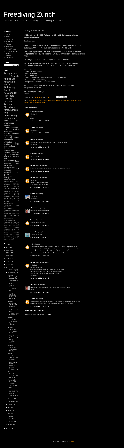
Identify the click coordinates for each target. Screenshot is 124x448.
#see (17, 212)
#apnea (31, 100)
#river (5, 238)
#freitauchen (9, 150)
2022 (8, 259)
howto (49, 314)
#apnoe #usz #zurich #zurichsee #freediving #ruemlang (11, 199)
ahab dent (33, 208)
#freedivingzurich (57, 100)
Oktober (11, 399)
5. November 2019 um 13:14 (39, 256)
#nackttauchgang (9, 208)
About (8, 36)
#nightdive (7, 156)
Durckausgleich (9, 176)
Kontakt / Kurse (11, 49)
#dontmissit (8, 140)
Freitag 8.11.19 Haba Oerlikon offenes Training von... (13, 365)
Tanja (32, 220)
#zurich (42, 102)
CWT (17, 121)
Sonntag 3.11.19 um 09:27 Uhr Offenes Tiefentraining (13, 392)
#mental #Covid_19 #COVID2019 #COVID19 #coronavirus (11, 229)
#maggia (6, 206)
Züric (12, 196)
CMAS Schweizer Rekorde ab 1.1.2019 (11, 53)
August (10, 404)
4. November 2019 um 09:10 (39, 121)
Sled (9, 239)
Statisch (7, 133)
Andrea (33, 127)
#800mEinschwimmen (9, 220)
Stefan (32, 232)
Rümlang (6, 181)
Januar (10, 425)
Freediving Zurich (29, 14)
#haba (17, 205)
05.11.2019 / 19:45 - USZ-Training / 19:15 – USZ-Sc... (13, 383)
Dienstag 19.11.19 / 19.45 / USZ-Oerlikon (13, 330)
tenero (17, 189)
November (11, 272)
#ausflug (6, 224)
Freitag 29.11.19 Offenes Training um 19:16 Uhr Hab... (13, 287)
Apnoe (6, 148)
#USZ (17, 162)
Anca (32, 111)
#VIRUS (16, 222)
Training (8, 44)
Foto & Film (9, 41)
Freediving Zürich (11, 138)
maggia (11, 189)
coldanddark (10, 118)
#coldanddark (11, 93)
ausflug (6, 178)
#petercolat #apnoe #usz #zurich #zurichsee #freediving (11, 234)
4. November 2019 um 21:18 (39, 187)
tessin (13, 179)
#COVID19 (7, 174)
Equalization (8, 172)
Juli (9, 407)
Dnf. (17, 172)
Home (8, 34)
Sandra (32, 194)
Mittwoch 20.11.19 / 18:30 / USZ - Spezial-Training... (13, 321)
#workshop (7, 193)
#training (26, 102)
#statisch (78, 100)
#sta (17, 163)
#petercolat (7, 163)
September (12, 402)
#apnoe (36, 100)
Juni (9, 410)
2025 (8, 250)
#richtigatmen (8, 212)
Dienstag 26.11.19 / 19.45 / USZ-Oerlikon (13, 303)
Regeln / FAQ (10, 39)
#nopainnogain (9, 123)
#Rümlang (7, 171)
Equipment (9, 46)
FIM (17, 188)
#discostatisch (8, 205)
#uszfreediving (35, 102)
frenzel (17, 196)
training (8, 98)
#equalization (14, 155)
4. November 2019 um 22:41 (39, 201)
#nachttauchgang (10, 142)
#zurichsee (8, 125)
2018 (8, 428)
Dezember (11, 270)
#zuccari (16, 193)
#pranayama (7, 210)
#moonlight (7, 169)
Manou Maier (34, 165)
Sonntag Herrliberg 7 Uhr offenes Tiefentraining (13, 277)
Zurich (7, 84)
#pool (73, 100)
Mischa (32, 139)
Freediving (8, 136)
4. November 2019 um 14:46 (39, 147)
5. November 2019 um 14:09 (39, 278)
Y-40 (12, 239)
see (11, 121)
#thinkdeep (9, 87)
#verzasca (12, 213)
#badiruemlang (15, 224)
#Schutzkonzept (8, 222)
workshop (7, 191)
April (9, 416)
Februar (11, 422)
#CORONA (15, 191)
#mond (13, 188)
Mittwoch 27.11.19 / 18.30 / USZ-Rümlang (13, 295)
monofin (7, 152)
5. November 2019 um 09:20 (39, 237)
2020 (8, 264)
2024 (8, 253)
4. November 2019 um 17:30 (39, 159)
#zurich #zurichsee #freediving (11, 79)
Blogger (71, 441)
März (10, 419)
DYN (17, 144)
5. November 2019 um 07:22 (39, 225)
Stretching (7, 196)
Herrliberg (9, 95)
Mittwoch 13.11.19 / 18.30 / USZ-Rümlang (13, 348)
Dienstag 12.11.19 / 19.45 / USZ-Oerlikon (13, 356)
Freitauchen (8, 165)
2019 (8, 267)
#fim (10, 225)
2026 (8, 247)
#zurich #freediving (11, 130)
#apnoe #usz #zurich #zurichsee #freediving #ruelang (11, 183)
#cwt (6, 121)
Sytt (31, 244)
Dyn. (6, 155)
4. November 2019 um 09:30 (39, 133)
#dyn (41, 100)
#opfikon (6, 232)
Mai (9, 413)
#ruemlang (11, 238)
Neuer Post (9, 57)
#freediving (47, 100)
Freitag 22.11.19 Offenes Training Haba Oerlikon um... (13, 312)
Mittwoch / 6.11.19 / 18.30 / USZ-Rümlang (13, 374)
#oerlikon (67, 100)
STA (17, 136)
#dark (5, 225)
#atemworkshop (8, 203)
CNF (17, 179)
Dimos (32, 153)
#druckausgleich (9, 167)
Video (5, 189)
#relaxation (15, 210)
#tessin (6, 213)
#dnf (17, 169)
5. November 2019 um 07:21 (39, 213)
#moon (17, 177)
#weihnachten (14, 215)
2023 (8, 256)
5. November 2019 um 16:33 (39, 292)
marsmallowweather (10, 160)
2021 (8, 261)
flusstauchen (7, 179)
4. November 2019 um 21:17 (39, 171)
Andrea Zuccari (11, 195)
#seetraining (10, 115)
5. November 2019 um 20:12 (39, 306)
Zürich (7, 90)
